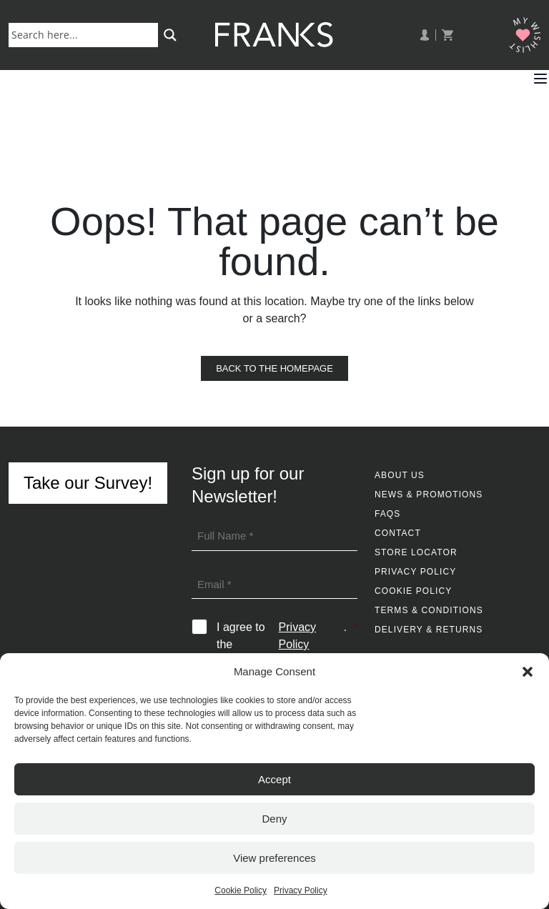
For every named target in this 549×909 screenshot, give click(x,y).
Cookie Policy (240, 890)
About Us (400, 475)
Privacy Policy (300, 890)
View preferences (274, 858)
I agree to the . (287, 636)
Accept (274, 779)
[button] (527, 672)
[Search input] (86, 34)
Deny (274, 819)
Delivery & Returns (429, 630)
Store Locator (416, 552)
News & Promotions (429, 495)
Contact (398, 533)
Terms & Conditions (429, 610)
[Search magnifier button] (170, 35)
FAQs (387, 514)
